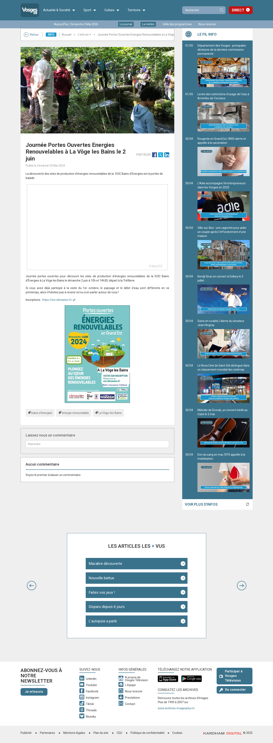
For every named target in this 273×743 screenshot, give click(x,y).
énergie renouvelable (75, 413)
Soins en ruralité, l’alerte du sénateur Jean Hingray (223, 338)
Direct (238, 10)
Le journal (126, 24)
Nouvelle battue (101, 578)
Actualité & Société (59, 10)
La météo (148, 24)
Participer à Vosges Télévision (230, 676)
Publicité (26, 732)
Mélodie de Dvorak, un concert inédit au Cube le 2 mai (223, 427)
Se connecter (232, 690)
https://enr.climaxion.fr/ (57, 299)
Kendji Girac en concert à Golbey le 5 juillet (223, 294)
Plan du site (100, 732)
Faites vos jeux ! (102, 592)
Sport (89, 10)
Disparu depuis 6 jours (107, 606)
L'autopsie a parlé (103, 621)
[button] (31, 585)
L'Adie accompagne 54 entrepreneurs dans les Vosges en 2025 (223, 201)
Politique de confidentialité (147, 732)
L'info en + (84, 34)
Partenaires (47, 732)
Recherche (221, 10)
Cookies (177, 732)
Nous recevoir (207, 24)
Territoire (137, 10)
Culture (112, 10)
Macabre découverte (105, 563)
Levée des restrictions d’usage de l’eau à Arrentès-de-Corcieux (223, 112)
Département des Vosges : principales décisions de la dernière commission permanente (223, 65)
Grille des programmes (177, 24)
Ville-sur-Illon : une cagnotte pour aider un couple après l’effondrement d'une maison (223, 247)
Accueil (66, 34)
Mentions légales (74, 732)
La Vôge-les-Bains (110, 413)
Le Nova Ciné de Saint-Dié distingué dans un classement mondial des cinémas (223, 383)
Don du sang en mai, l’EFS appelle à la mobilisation (223, 472)
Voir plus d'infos (201, 504)
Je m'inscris (34, 692)
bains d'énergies (41, 413)
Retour (31, 34)
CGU (119, 732)
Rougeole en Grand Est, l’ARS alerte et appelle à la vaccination (223, 156)
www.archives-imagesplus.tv (176, 708)
